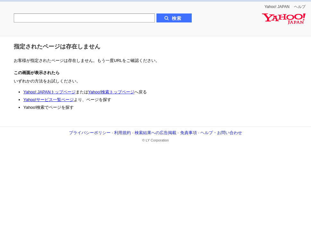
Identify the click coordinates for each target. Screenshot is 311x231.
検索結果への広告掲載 (155, 132)
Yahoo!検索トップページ (111, 92)
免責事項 (188, 132)
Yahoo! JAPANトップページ (49, 92)
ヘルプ (300, 6)
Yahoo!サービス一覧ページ (48, 99)
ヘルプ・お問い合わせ (221, 132)
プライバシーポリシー (90, 132)
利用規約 (122, 132)
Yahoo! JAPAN (277, 6)
